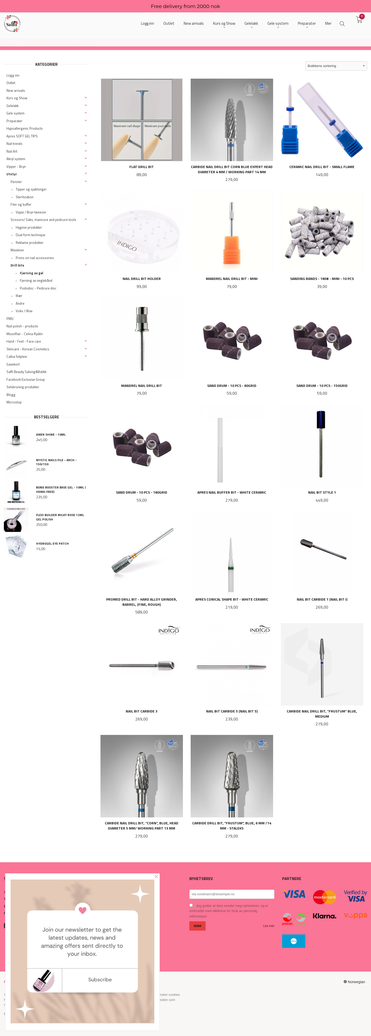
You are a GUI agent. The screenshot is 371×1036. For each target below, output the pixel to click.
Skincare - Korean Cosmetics (27, 349)
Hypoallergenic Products (24, 128)
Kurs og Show (16, 98)
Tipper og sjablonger (31, 189)
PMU (9, 318)
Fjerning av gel (31, 273)
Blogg (10, 394)
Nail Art (11, 151)
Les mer (268, 926)
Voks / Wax (24, 310)
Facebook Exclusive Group (25, 379)
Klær (19, 295)
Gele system (15, 113)
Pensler (16, 181)
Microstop (14, 402)
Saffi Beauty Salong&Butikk (26, 371)
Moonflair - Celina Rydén (24, 333)
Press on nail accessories (35, 257)
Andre (20, 303)
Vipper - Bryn (16, 166)
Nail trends (14, 143)
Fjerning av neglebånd (36, 280)
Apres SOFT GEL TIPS (22, 136)
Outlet (10, 82)
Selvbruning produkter (22, 386)
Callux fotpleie (16, 356)
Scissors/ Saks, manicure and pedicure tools (43, 219)
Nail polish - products (22, 326)
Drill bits (17, 265)
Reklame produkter (30, 242)
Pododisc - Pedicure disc (38, 288)
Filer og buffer (21, 204)
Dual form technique (30, 234)
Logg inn (12, 75)
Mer (328, 23)
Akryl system (15, 158)
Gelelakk (12, 105)
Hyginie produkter (29, 227)
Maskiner (17, 250)
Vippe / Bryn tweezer (31, 212)
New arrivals (15, 90)
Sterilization (24, 197)
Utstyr (11, 174)
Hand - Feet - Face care (23, 341)
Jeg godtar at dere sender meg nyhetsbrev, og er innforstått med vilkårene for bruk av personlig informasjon (228, 911)
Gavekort (13, 364)
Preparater (14, 120)
